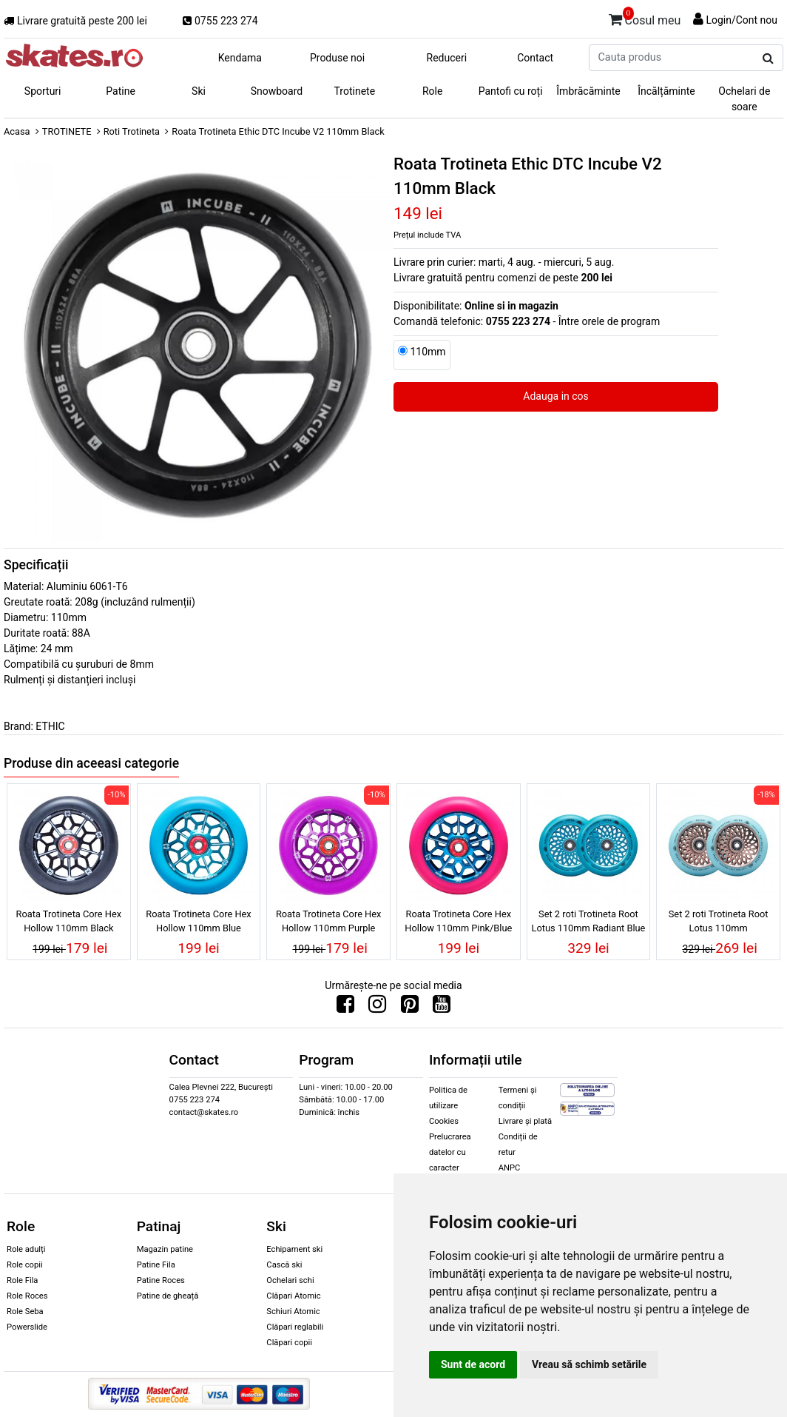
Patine (120, 91)
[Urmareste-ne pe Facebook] (345, 1008)
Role (432, 91)
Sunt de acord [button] (473, 1364)
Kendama (240, 58)
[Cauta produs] (768, 58)
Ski (199, 91)
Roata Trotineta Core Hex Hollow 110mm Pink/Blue (458, 921)
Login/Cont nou (741, 20)
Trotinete (355, 91)
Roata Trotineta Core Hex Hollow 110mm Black (68, 921)
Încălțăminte (666, 91)
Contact (535, 58)
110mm (427, 352)
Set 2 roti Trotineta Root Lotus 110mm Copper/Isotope (719, 923)
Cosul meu (645, 17)
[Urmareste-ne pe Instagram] (377, 1008)
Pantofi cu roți (511, 91)
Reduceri (447, 58)
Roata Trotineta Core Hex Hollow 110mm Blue (198, 921)
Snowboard (277, 91)
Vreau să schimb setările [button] (589, 1364)
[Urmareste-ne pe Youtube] (441, 1008)
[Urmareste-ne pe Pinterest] (410, 1008)
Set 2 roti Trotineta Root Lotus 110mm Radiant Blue (589, 921)
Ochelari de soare (744, 99)
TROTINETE (67, 131)
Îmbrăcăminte (588, 91)
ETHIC (50, 726)
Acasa (17, 131)
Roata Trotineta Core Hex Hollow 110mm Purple (328, 921)
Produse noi (337, 58)
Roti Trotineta (132, 131)
